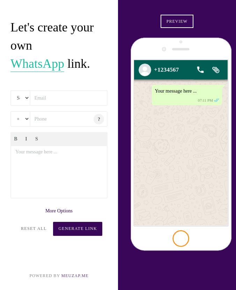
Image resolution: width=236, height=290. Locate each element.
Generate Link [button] (77, 228)
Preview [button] (177, 21)
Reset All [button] (34, 228)
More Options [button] (59, 210)
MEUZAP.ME (75, 275)
